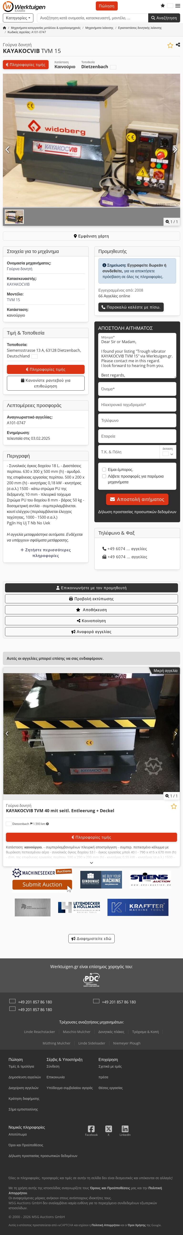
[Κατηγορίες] (18, 17)
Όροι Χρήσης (137, 1225)
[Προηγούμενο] (8, 149)
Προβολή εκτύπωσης (91, 598)
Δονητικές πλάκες (111, 1031)
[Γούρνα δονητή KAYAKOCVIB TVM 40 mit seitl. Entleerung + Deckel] (91, 733)
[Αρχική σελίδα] (4, 28)
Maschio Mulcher (77, 1031)
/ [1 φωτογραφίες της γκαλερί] (172, 221)
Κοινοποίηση (91, 620)
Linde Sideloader (91, 1043)
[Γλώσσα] (170, 5)
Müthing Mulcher (57, 1043)
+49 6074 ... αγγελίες (124, 548)
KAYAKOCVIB (18, 284)
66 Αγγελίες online (114, 296)
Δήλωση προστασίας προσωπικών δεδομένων (137, 511)
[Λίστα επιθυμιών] (163, 5)
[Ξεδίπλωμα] (92, 862)
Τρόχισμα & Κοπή (145, 1031)
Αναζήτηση (164, 18)
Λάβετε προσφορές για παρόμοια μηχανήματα (136, 479)
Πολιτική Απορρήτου (106, 1225)
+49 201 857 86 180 (35, 1002)
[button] (177, 5)
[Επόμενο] (175, 149)
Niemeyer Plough (127, 1043)
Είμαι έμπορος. (120, 469)
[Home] (46, 28)
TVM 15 (13, 299)
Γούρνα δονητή (19, 268)
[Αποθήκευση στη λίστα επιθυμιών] (170, 45)
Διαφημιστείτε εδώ (91, 938)
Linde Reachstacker (39, 1031)
